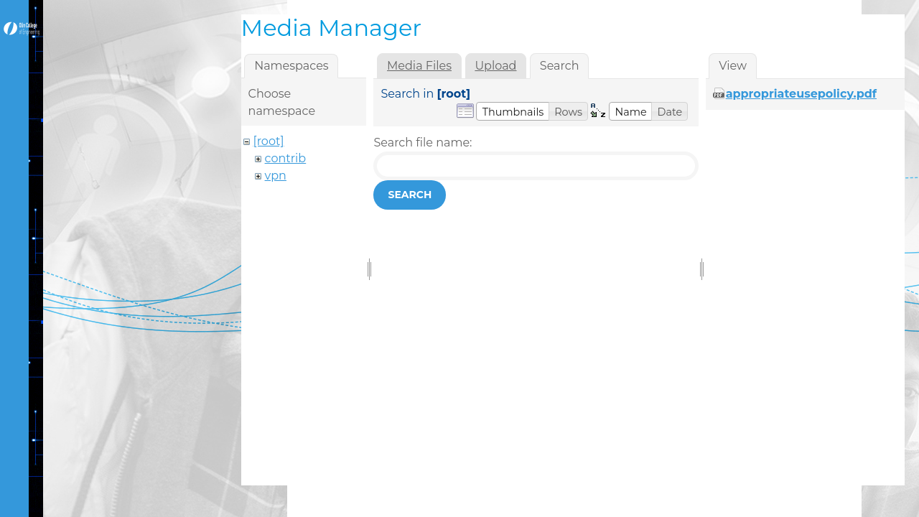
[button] (512, 111)
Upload (495, 66)
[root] (268, 141)
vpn (275, 175)
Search (409, 194)
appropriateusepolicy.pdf (801, 94)
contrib (286, 158)
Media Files (419, 66)
